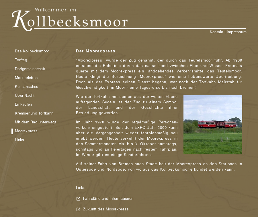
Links (19, 140)
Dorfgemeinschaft (30, 69)
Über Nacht (25, 96)
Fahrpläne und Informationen (108, 199)
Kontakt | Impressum (228, 32)
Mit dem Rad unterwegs (35, 122)
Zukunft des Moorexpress (106, 209)
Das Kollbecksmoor (32, 51)
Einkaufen (23, 104)
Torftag (21, 60)
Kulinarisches (26, 87)
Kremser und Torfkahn (34, 113)
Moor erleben (26, 78)
